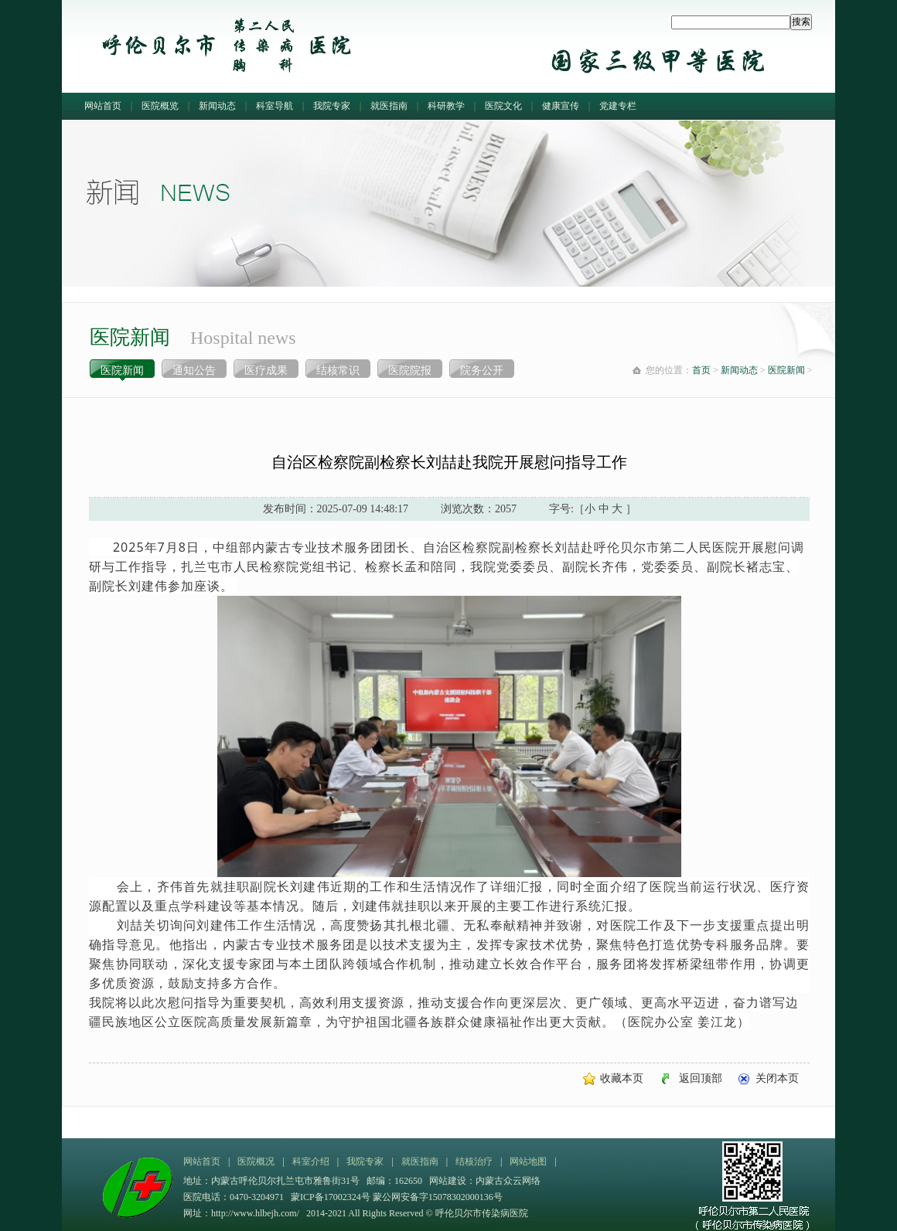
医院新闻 (122, 370)
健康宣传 (560, 105)
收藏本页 (621, 1078)
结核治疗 (474, 1161)
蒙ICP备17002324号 (332, 1197)
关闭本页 (777, 1078)
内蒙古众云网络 (508, 1180)
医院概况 (256, 1161)
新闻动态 (217, 105)
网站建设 (447, 1180)
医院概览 (160, 105)
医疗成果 (266, 370)
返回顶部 (700, 1078)
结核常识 (338, 370)
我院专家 (331, 105)
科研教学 (446, 105)
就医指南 (389, 105)
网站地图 (528, 1161)
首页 (701, 370)
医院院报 (409, 370)
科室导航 (274, 105)
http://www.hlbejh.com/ (255, 1213)
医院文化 (503, 105)
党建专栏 (617, 105)
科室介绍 (310, 1161)
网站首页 (102, 105)
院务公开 (481, 370)
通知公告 (194, 370)
